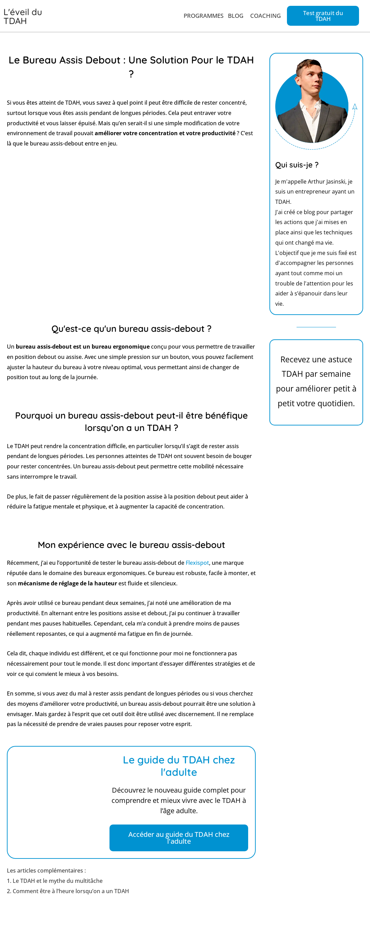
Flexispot (197, 561)
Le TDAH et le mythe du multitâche (58, 879)
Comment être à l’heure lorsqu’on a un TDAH (71, 889)
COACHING (265, 15)
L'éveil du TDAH (20, 15)
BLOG (235, 15)
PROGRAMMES (203, 15)
